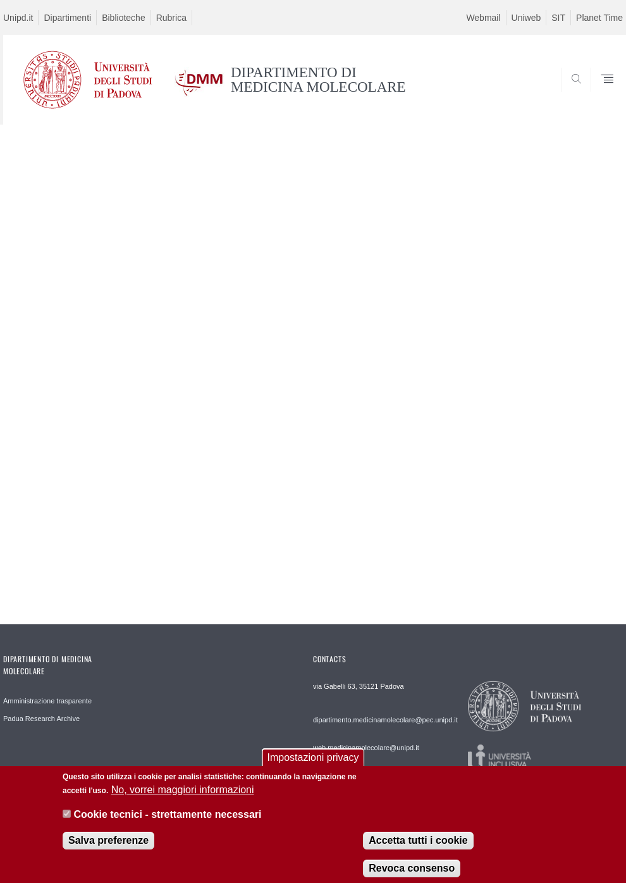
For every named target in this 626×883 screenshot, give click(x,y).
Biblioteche (123, 18)
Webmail (483, 18)
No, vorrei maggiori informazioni (182, 798)
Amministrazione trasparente (47, 701)
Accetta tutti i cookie (418, 848)
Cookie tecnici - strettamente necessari (167, 822)
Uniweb (526, 18)
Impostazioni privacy (313, 765)
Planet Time (599, 18)
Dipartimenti (67, 18)
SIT (558, 18)
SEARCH (570, 93)
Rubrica (171, 18)
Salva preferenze (108, 848)
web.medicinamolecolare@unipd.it (366, 747)
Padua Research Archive (41, 718)
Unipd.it (18, 18)
